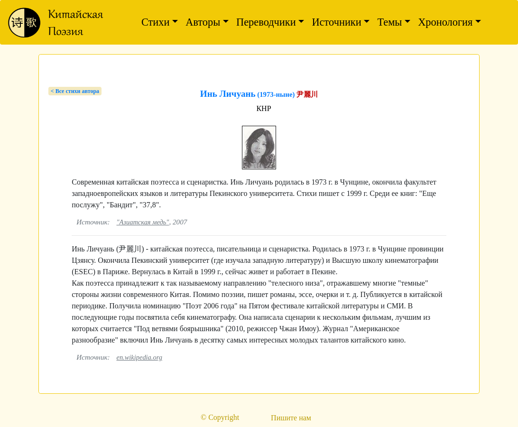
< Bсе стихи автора (75, 91)
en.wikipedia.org (139, 357)
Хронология (445, 22)
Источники (336, 22)
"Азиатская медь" (142, 222)
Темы (389, 22)
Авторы (202, 22)
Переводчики (266, 22)
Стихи (155, 22)
